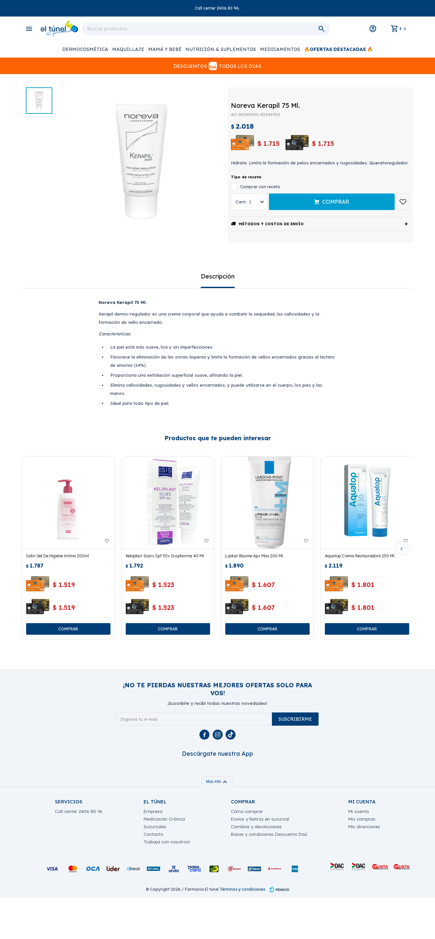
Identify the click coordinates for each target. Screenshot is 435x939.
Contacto (153, 875)
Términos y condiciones (242, 930)
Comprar (335, 201)
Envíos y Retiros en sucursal (260, 860)
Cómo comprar (247, 852)
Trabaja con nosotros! (167, 883)
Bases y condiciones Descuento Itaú (269, 875)
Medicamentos (280, 49)
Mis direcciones (364, 868)
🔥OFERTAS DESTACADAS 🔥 (338, 49)
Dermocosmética (85, 49)
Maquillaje (128, 49)
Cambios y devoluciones (256, 868)
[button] (401, 548)
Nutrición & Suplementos (221, 49)
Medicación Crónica (164, 860)
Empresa (153, 852)
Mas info (217, 823)
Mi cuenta (358, 852)
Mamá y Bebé (165, 49)
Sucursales (155, 868)
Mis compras (361, 860)
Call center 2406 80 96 (79, 852)
